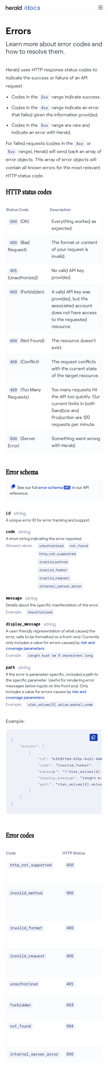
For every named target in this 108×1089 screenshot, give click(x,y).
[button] (100, 7)
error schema (50, 487)
